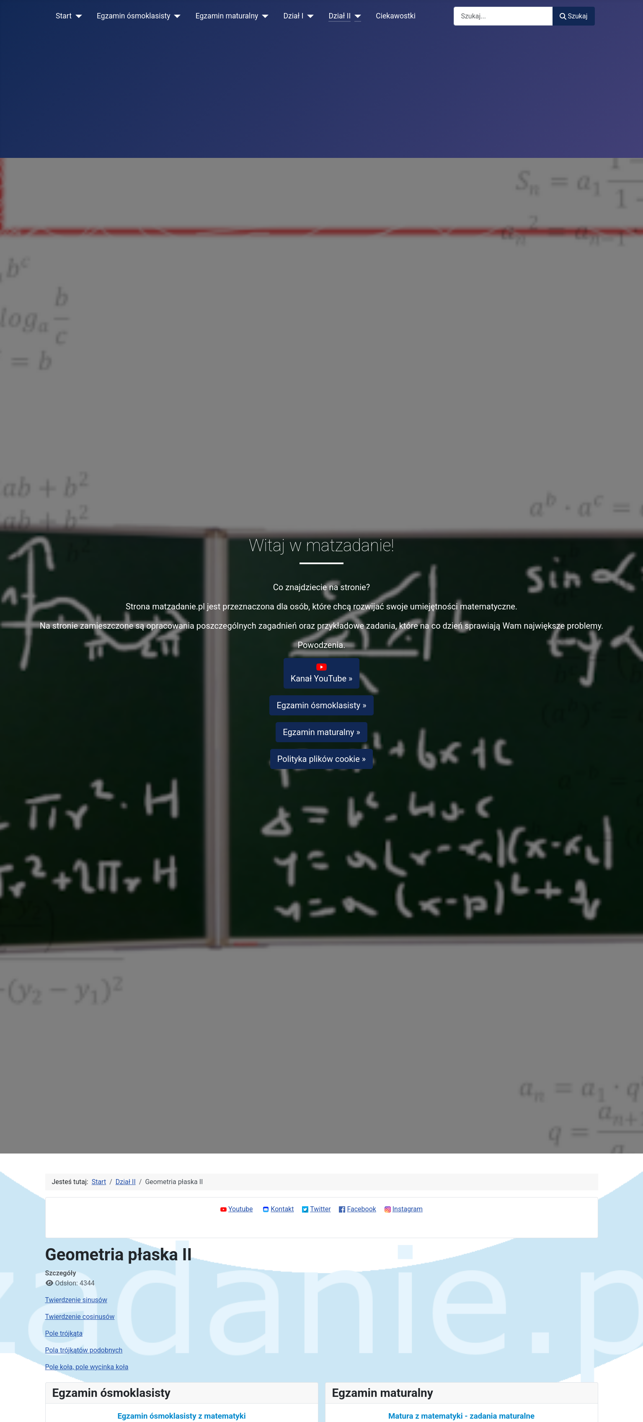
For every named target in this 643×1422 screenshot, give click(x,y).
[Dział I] (308, 15)
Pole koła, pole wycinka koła (87, 1367)
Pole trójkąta (64, 1333)
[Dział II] (356, 15)
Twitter (320, 1209)
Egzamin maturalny (227, 16)
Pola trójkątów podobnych (84, 1350)
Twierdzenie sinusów (76, 1300)
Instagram (408, 1209)
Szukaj (573, 16)
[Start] (77, 15)
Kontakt (282, 1209)
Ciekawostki (396, 16)
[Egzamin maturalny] (263, 15)
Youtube (240, 1209)
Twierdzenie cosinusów (80, 1317)
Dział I (293, 16)
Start (64, 16)
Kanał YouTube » (322, 673)
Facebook (361, 1209)
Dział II (339, 16)
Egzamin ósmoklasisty (133, 16)
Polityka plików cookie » (321, 759)
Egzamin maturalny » (321, 732)
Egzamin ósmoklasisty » (321, 705)
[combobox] (503, 16)
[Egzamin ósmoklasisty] (175, 15)
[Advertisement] (321, 95)
